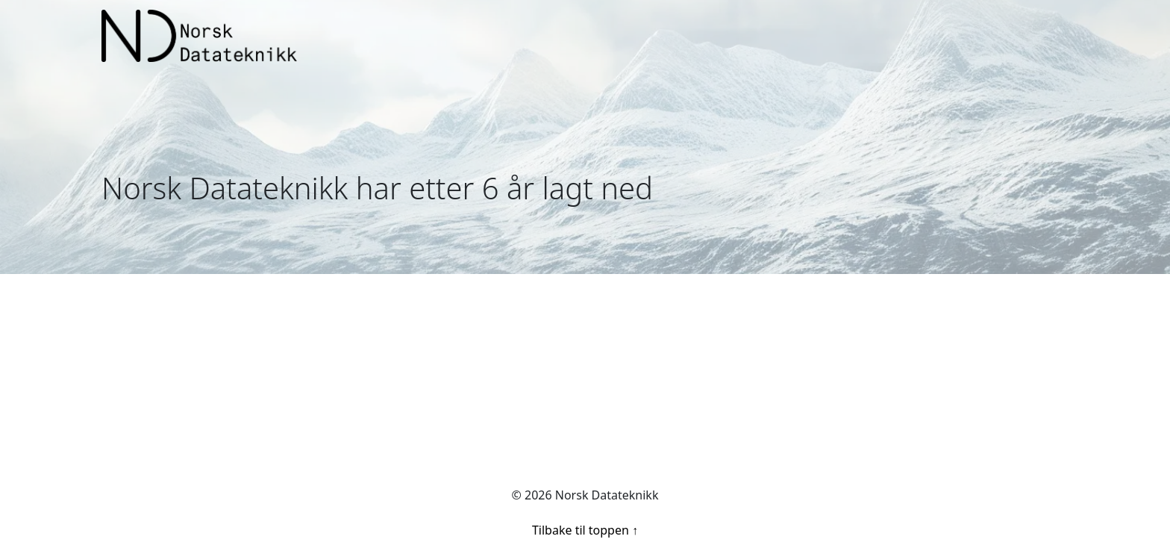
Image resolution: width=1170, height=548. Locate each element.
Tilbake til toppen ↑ (585, 530)
